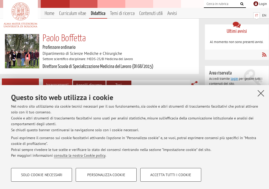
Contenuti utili (151, 13)
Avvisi (172, 13)
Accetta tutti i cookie (170, 174)
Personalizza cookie (106, 174)
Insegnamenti (57, 84)
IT (256, 15)
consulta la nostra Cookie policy (79, 155)
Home (49, 13)
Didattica (98, 13)
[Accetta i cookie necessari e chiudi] (261, 93)
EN (264, 15)
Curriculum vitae (72, 13)
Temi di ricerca (122, 13)
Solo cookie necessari (41, 174)
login (234, 78)
